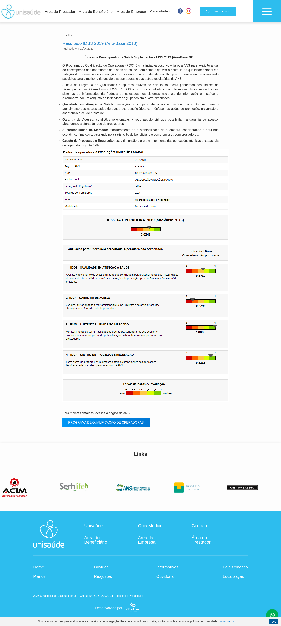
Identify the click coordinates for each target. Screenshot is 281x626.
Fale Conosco (235, 567)
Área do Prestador (60, 12)
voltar (67, 35)
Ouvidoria (165, 576)
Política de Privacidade (129, 595)
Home (38, 567)
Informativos (167, 567)
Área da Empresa (131, 12)
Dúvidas (101, 567)
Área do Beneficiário (96, 12)
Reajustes (103, 576)
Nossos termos (227, 621)
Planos (39, 576)
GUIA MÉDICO (218, 12)
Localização (233, 576)
